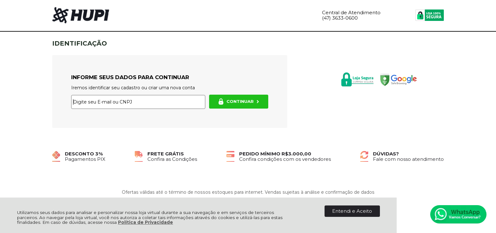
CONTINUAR (239, 101)
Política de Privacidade (145, 222)
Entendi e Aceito (352, 211)
